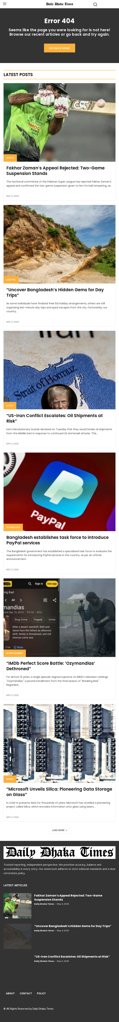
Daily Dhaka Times (44, 904)
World (10, 779)
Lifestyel (11, 279)
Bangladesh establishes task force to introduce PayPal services (57, 540)
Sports (10, 157)
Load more (59, 830)
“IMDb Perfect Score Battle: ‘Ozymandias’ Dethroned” (50, 666)
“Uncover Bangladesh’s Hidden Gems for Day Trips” (55, 292)
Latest (10, 405)
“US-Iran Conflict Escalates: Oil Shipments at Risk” (54, 418)
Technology (13, 527)
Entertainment (14, 653)
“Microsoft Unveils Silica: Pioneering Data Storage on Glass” (59, 791)
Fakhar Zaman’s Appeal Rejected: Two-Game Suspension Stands (55, 170)
